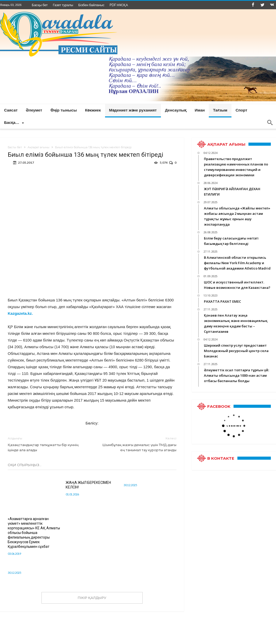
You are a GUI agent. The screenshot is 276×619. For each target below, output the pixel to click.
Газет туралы (63, 5)
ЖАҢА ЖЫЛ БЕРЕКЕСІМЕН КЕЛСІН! (88, 485)
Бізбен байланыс (91, 5)
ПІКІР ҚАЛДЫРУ (92, 598)
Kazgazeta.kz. (20, 313)
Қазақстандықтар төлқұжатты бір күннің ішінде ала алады (46, 444)
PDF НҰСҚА (119, 5)
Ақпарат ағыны (38, 147)
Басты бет (15, 147)
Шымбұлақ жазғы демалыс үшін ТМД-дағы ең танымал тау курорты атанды (138, 444)
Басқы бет (40, 5)
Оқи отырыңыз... (24, 465)
